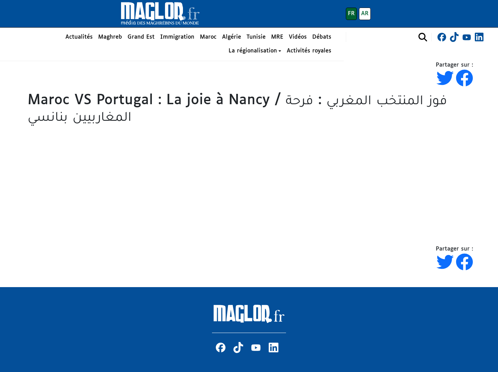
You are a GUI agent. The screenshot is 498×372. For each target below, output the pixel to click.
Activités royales (309, 51)
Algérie (231, 37)
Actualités (79, 37)
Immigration (177, 37)
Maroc (208, 37)
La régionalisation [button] (253, 51)
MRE (277, 37)
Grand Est (141, 37)
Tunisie (256, 37)
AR (365, 14)
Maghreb (110, 37)
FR (351, 14)
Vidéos (298, 37)
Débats (321, 37)
